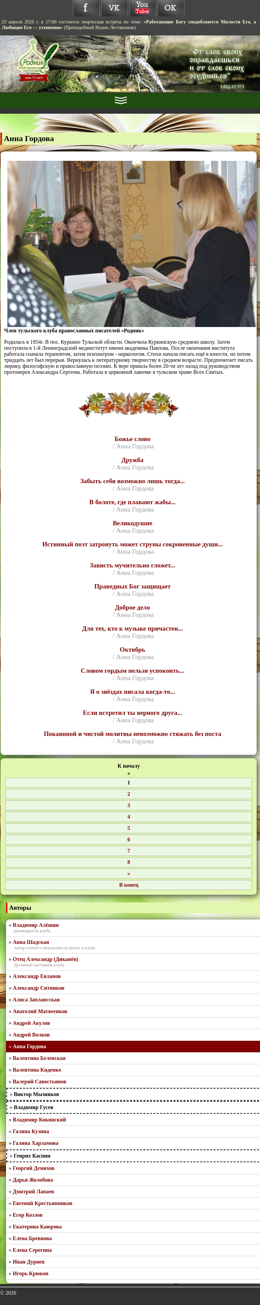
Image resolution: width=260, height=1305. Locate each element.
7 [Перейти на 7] (128, 851)
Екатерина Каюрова (37, 1226)
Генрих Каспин (32, 1156)
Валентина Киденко (37, 1070)
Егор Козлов (28, 1215)
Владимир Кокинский (39, 1119)
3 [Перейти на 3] (128, 805)
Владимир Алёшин (36, 925)
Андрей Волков (31, 1035)
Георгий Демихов (34, 1168)
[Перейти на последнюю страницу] (128, 885)
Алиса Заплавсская (36, 999)
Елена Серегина (32, 1250)
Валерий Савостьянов (39, 1081)
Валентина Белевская (39, 1058)
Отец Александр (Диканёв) (45, 959)
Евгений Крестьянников (42, 1203)
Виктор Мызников (36, 1094)
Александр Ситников (38, 988)
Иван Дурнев (29, 1262)
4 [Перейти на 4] (128, 817)
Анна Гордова (29, 1046)
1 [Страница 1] (128, 782)
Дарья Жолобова (33, 1180)
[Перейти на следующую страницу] (128, 874)
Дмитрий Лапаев (33, 1191)
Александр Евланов (37, 976)
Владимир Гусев (33, 1107)
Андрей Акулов (31, 1023)
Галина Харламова (35, 1143)
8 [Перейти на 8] (128, 862)
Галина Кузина (31, 1131)
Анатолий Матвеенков (40, 1011)
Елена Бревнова (32, 1238)
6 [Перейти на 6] (128, 839)
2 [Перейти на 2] (128, 794)
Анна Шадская (31, 942)
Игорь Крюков (31, 1273)
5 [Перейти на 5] (128, 828)
